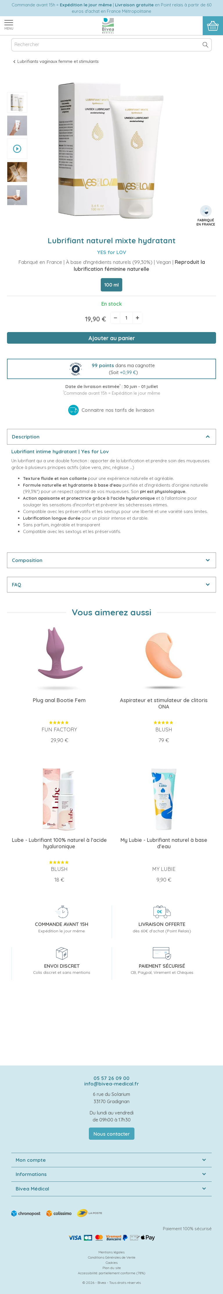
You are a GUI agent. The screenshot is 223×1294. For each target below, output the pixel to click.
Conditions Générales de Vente (111, 1257)
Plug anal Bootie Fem (59, 700)
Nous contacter (111, 1134)
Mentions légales (111, 1252)
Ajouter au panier (111, 338)
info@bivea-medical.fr (111, 1084)
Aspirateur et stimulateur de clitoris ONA (164, 703)
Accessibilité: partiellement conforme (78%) (111, 1273)
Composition (27, 560)
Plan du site (111, 1268)
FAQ (16, 584)
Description (25, 437)
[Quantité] (126, 318)
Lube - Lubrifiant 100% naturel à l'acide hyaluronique (59, 843)
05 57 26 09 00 (111, 1078)
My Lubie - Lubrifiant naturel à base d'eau (164, 843)
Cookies (112, 1262)
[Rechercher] (111, 44)
